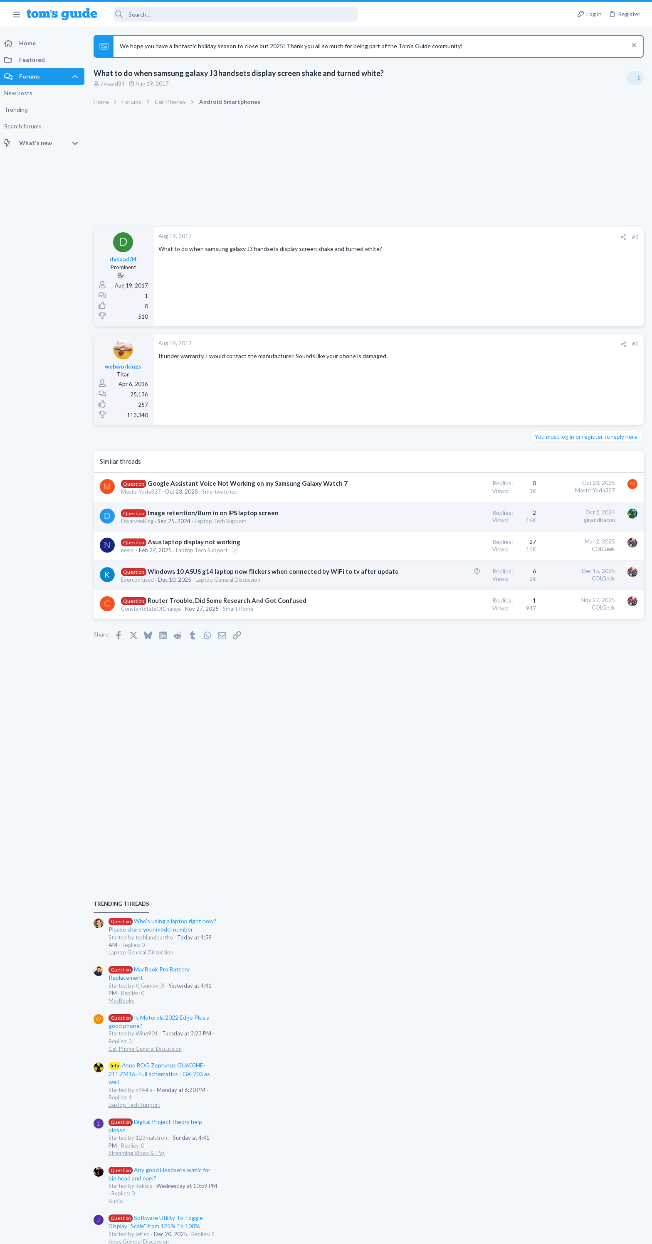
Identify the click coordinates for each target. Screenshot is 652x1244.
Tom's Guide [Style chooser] (584, 1175)
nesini (130, 559)
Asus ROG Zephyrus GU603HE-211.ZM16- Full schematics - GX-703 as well (584, 651)
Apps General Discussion (564, 819)
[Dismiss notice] (633, 46)
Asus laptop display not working (196, 550)
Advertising (236, 1232)
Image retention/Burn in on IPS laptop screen (215, 521)
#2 (502, 344)
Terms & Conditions (405, 1232)
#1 (502, 237)
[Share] (490, 237)
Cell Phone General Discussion (570, 625)
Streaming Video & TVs (562, 730)
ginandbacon (466, 528)
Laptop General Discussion (230, 597)
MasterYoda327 (143, 500)
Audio (541, 778)
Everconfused (139, 597)
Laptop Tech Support (222, 529)
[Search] (233, 14)
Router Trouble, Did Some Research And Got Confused (229, 618)
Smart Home (240, 626)
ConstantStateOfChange (153, 626)
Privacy (347, 1232)
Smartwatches (221, 500)
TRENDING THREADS (547, 480)
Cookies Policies (295, 1232)
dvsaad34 (114, 83)
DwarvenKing (139, 529)
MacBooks (547, 577)
